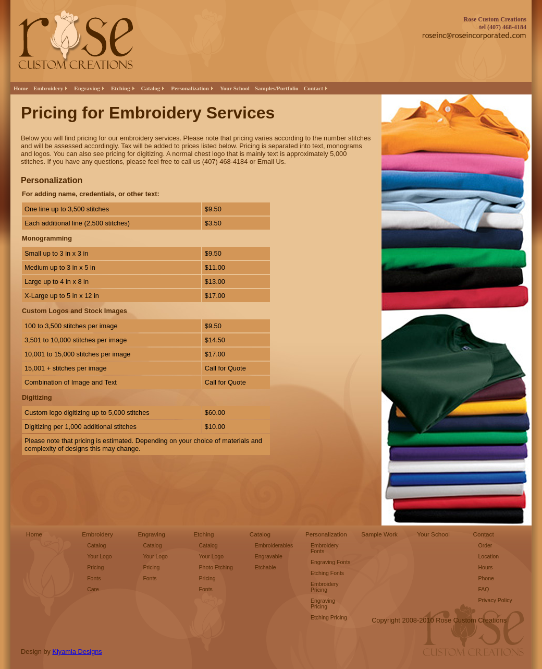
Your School (235, 88)
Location (488, 556)
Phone (486, 578)
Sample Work (379, 534)
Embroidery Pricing (325, 587)
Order (485, 545)
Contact (483, 534)
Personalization (326, 534)
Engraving (151, 534)
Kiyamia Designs (77, 651)
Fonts (94, 578)
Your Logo (99, 556)
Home (21, 88)
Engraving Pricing (323, 604)
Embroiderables (274, 545)
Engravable (268, 556)
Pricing (95, 567)
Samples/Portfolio (277, 88)
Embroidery (97, 534)
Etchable (265, 567)
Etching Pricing (329, 617)
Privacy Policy (495, 600)
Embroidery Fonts (325, 548)
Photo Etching (216, 567)
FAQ (483, 589)
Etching (204, 534)
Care (93, 589)
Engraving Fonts (330, 562)
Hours (485, 567)
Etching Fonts (327, 573)
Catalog (96, 545)
